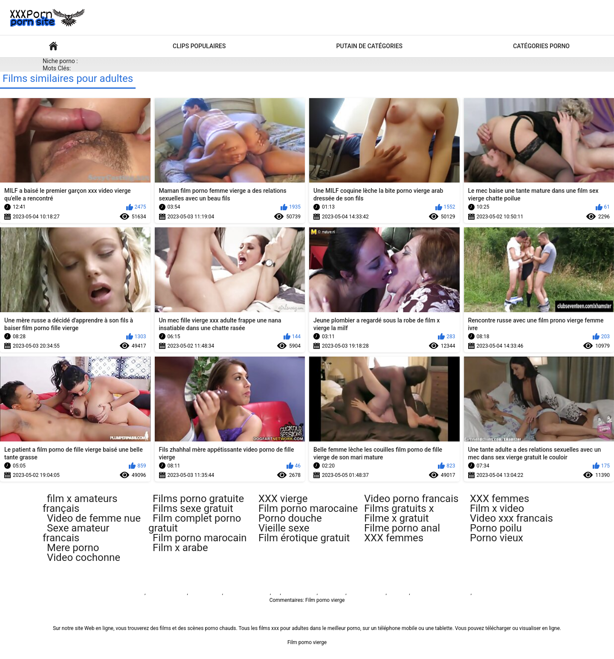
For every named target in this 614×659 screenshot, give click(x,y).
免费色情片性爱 (491, 592)
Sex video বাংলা (299, 592)
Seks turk (398, 592)
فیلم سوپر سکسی (366, 592)
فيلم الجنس (331, 592)
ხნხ (276, 592)
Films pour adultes (53, 46)
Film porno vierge (125, 592)
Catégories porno (541, 46)
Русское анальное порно (441, 592)
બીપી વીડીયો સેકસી (167, 592)
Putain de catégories (369, 46)
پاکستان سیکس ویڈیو (247, 592)
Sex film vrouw (205, 592)
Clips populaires (199, 46)
